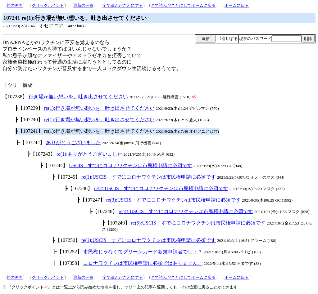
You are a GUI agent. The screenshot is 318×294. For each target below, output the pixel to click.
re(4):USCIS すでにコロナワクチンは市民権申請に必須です (186, 211)
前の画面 (15, 5)
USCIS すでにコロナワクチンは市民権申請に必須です (130, 165)
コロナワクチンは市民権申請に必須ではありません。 (142, 263)
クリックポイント (48, 5)
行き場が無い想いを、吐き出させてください (78, 96)
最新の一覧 (83, 5)
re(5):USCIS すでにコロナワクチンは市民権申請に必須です (198, 222)
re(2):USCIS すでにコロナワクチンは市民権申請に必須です (161, 188)
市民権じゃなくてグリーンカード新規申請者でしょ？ (142, 251)
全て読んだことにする (122, 5)
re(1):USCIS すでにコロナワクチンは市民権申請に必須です (148, 177)
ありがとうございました (73, 142)
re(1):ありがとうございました (89, 154)
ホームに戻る (237, 5)
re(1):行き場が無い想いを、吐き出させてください (99, 108)
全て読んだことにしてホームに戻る (183, 5)
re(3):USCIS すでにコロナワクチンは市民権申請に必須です (173, 200)
